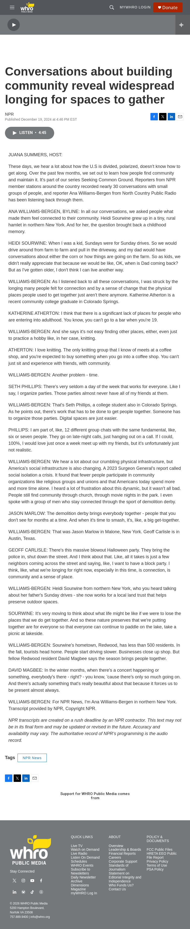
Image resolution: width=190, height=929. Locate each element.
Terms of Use (157, 865)
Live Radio (79, 853)
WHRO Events (82, 865)
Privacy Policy (157, 861)
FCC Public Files (159, 849)
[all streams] (182, 25)
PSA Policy (155, 869)
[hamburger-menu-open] (12, 7)
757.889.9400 (19, 917)
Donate (170, 7)
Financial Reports (122, 853)
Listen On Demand (85, 857)
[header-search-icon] (112, 7)
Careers (115, 857)
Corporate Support (123, 861)
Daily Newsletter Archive (83, 879)
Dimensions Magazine (80, 887)
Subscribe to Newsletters (80, 871)
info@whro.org (40, 917)
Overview (116, 846)
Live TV (76, 846)
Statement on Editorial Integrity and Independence (125, 877)
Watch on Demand (85, 849)
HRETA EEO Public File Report (162, 855)
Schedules (79, 861)
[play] (14, 25)
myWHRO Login (135, 7)
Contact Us (117, 889)
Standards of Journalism (118, 867)
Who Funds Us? (121, 885)
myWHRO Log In (84, 893)
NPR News (32, 758)
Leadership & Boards (125, 849)
